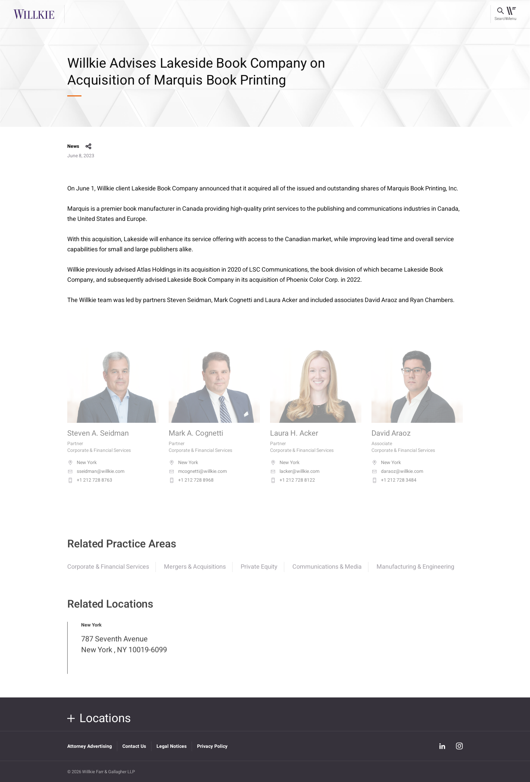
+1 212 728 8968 (191, 486)
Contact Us (134, 746)
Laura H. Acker (294, 440)
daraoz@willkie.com (397, 478)
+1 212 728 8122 (292, 486)
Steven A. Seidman (98, 440)
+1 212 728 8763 (89, 486)
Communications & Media (327, 571)
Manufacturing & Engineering (415, 571)
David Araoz (391, 440)
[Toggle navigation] (511, 14)
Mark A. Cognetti (196, 440)
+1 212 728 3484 (393, 486)
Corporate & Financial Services (108, 571)
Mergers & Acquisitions (195, 571)
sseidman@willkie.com (95, 478)
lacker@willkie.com (294, 478)
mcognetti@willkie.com (198, 478)
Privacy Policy (212, 746)
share (89, 146)
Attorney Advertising (89, 746)
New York (82, 469)
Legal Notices (171, 746)
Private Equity (259, 571)
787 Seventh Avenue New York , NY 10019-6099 (124, 649)
